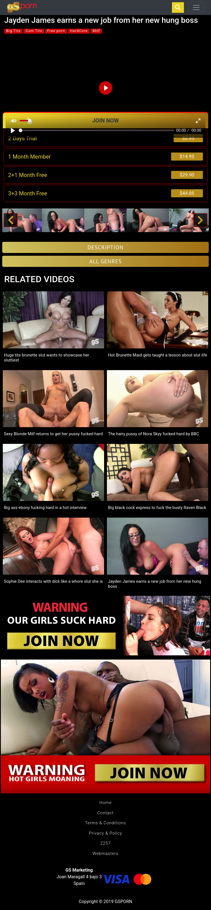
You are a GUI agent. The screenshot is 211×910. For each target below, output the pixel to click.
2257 (105, 843)
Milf (96, 31)
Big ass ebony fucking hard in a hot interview (45, 507)
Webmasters (105, 853)
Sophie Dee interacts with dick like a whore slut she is (53, 581)
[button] (10, 220)
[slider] (96, 130)
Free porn (56, 31)
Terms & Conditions (105, 822)
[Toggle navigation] (196, 7)
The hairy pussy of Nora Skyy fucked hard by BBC (153, 433)
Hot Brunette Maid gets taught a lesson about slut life (157, 355)
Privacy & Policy (105, 833)
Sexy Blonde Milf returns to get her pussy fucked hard (53, 433)
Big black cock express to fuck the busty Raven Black (157, 507)
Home (105, 802)
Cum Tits (33, 31)
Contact (105, 812)
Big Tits (13, 31)
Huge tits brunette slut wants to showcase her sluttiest (46, 358)
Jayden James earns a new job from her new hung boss (154, 584)
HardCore (79, 31)
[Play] (12, 130)
